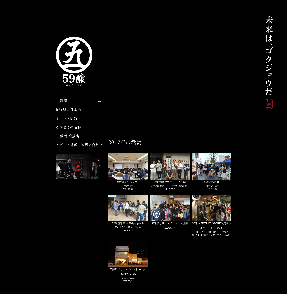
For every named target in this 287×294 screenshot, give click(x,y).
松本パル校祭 (211, 181)
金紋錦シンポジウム (128, 181)
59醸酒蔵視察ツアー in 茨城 (170, 181)
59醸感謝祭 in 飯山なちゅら (128, 223)
